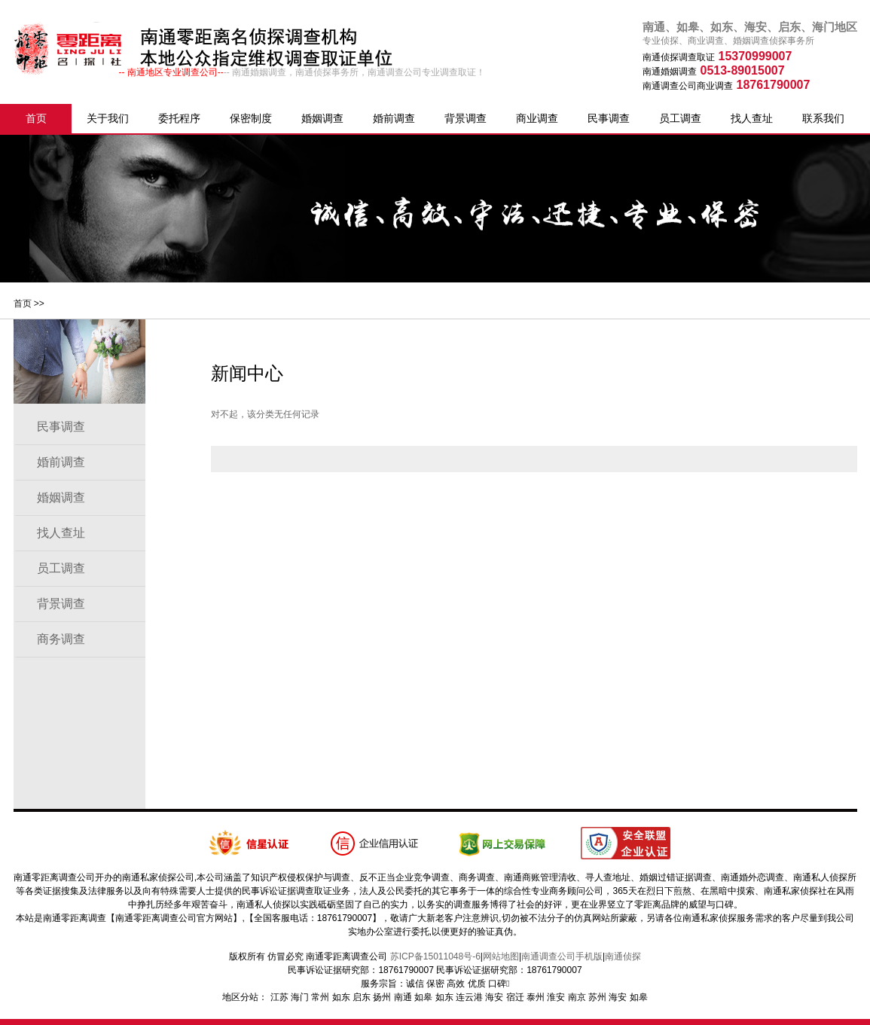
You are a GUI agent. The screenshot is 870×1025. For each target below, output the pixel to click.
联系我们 (823, 118)
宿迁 (515, 997)
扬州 (382, 997)
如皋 (423, 997)
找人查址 (752, 118)
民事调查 (609, 118)
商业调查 (537, 118)
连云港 (469, 997)
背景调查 (465, 118)
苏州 (597, 997)
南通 (403, 997)
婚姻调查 (322, 118)
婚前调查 (394, 118)
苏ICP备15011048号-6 (435, 956)
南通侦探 (623, 956)
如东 (341, 997)
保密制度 (251, 118)
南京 (577, 997)
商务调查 (61, 639)
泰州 (536, 997)
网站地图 (501, 956)
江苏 (279, 997)
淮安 (556, 997)
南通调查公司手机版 (562, 956)
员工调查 (680, 118)
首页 (36, 118)
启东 (362, 997)
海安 (494, 997)
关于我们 (108, 118)
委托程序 (179, 118)
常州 (320, 997)
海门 (300, 997)
